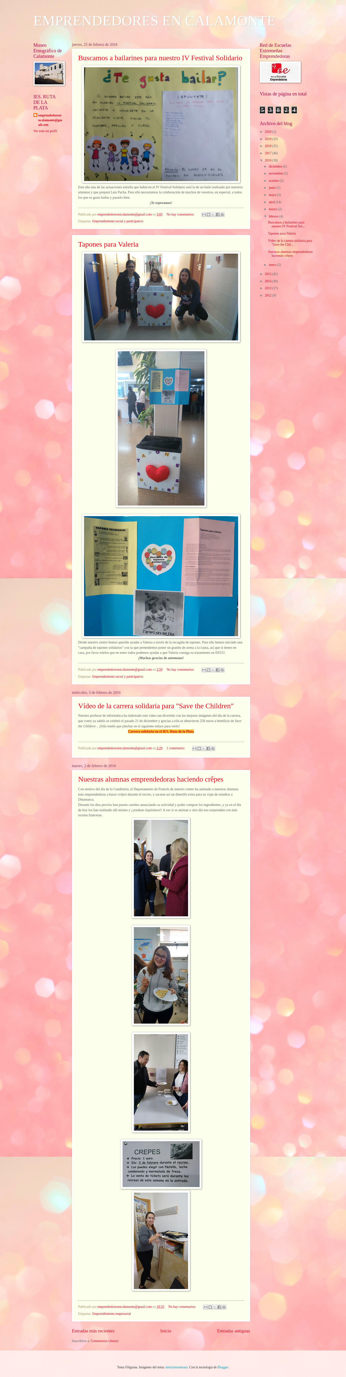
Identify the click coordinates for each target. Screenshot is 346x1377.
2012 (268, 295)
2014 (268, 281)
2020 (268, 132)
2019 (268, 139)
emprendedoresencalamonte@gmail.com (50, 120)
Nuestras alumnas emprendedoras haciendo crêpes (150, 779)
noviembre (276, 173)
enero (273, 265)
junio (272, 187)
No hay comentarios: (181, 214)
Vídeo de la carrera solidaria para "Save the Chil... (290, 243)
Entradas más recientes (93, 1330)
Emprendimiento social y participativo (117, 221)
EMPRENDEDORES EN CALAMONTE (154, 21)
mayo (273, 195)
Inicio (165, 1330)
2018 (268, 146)
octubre (274, 180)
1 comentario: (176, 748)
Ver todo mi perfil (45, 131)
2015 (268, 274)
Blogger (223, 1367)
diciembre (276, 166)
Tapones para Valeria (108, 244)
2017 (268, 153)
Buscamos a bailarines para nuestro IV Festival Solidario (160, 58)
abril (272, 202)
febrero (274, 216)
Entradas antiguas (233, 1330)
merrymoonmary (177, 1367)
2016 (268, 160)
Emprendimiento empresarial (111, 1314)
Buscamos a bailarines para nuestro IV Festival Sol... (286, 224)
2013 (268, 288)
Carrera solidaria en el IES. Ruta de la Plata (161, 731)
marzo (273, 209)
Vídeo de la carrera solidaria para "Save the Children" (156, 706)
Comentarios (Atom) (104, 1341)
